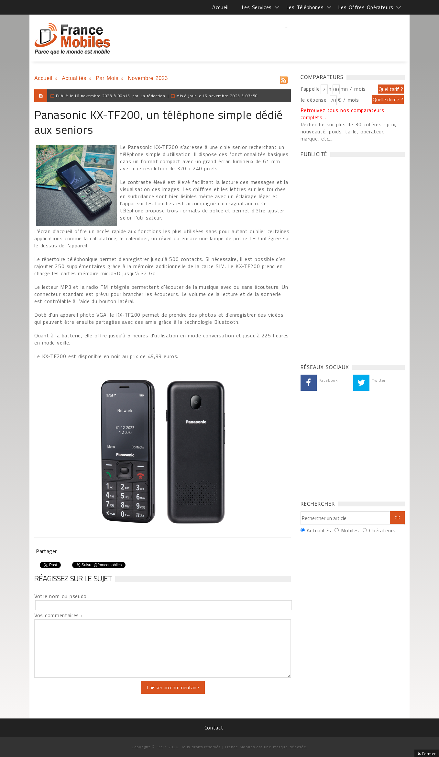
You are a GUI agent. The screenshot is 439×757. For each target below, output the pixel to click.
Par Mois (107, 78)
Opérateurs (382, 530)
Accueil (220, 7)
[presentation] (88, 693)
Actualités (74, 78)
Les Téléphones (305, 7)
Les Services (257, 7)
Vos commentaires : (58, 615)
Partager (46, 551)
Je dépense (315, 99)
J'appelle (310, 88)
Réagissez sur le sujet (73, 578)
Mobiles (350, 530)
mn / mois (353, 88)
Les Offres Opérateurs (365, 7)
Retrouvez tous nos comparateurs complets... (342, 113)
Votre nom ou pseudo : (62, 596)
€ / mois (348, 99)
